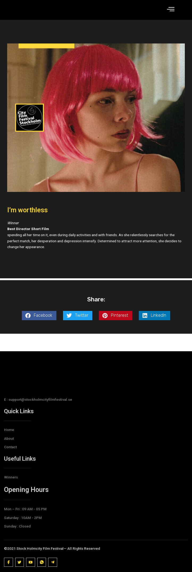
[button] (39, 333)
